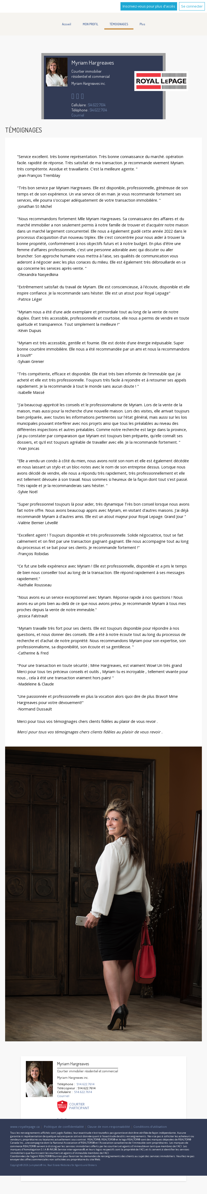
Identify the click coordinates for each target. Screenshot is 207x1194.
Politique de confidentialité (64, 1127)
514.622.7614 (96, 104)
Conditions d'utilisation (150, 1127)
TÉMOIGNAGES (119, 24)
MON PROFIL (90, 24)
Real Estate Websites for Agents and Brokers (72, 1165)
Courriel (77, 115)
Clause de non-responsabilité (108, 1127)
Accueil (66, 24)
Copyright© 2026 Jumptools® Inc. (28, 1165)
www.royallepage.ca (25, 1127)
